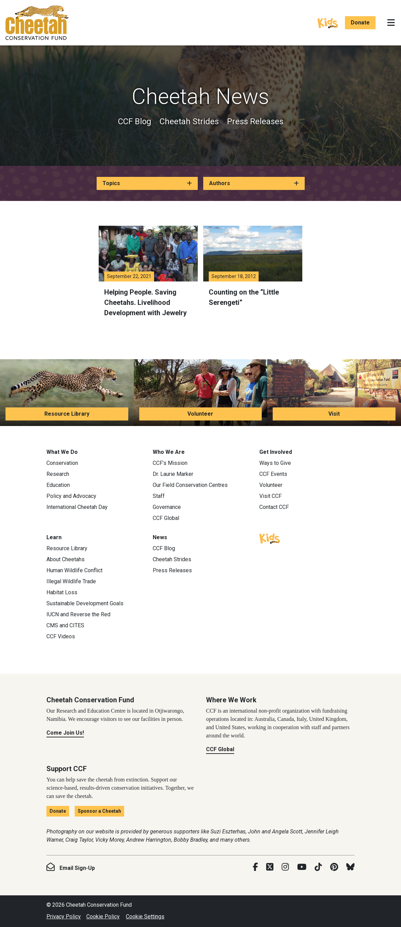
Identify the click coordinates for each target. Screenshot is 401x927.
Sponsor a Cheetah (99, 811)
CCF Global (166, 518)
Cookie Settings (145, 916)
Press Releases (255, 121)
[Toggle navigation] (391, 23)
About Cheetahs (65, 559)
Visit (334, 414)
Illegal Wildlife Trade (71, 581)
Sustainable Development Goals (84, 603)
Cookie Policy (103, 916)
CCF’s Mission (170, 463)
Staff (159, 496)
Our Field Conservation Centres (190, 485)
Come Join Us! (65, 732)
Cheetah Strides (189, 121)
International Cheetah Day (77, 507)
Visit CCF (270, 496)
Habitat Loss (61, 592)
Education (58, 485)
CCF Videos (60, 636)
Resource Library (66, 414)
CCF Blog (134, 121)
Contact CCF (274, 507)
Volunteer (200, 414)
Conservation (62, 463)
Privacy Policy (63, 916)
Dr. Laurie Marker (173, 474)
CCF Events (273, 474)
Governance (167, 507)
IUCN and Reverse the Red (78, 614)
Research (57, 474)
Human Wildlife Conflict (74, 570)
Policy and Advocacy (71, 496)
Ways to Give (275, 463)
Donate (360, 22)
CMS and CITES (65, 625)
